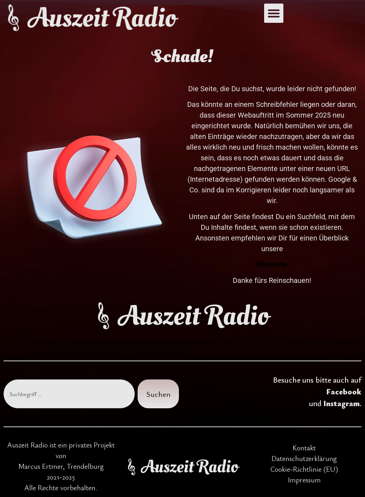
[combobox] (69, 393)
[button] (273, 13)
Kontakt (304, 447)
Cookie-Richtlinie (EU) (304, 469)
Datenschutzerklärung (304, 458)
